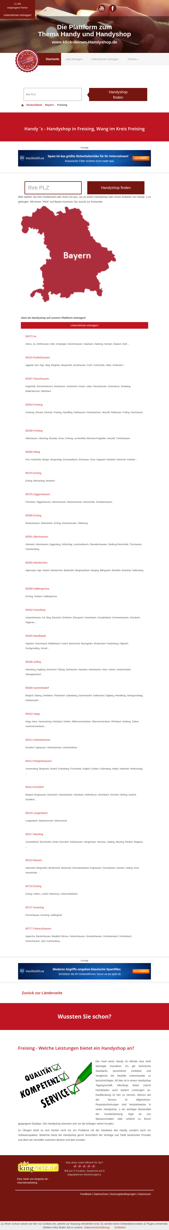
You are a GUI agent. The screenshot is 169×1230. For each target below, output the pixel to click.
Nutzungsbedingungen (123, 1194)
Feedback (86, 1194)
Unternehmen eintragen (104, 59)
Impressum (144, 1194)
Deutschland (31, 104)
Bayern (49, 104)
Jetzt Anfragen (74, 59)
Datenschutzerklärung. (97, 1227)
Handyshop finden (118, 94)
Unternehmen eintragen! (85, 325)
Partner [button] (133, 59)
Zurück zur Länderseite (42, 993)
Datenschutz (101, 1194)
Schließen (120, 1227)
